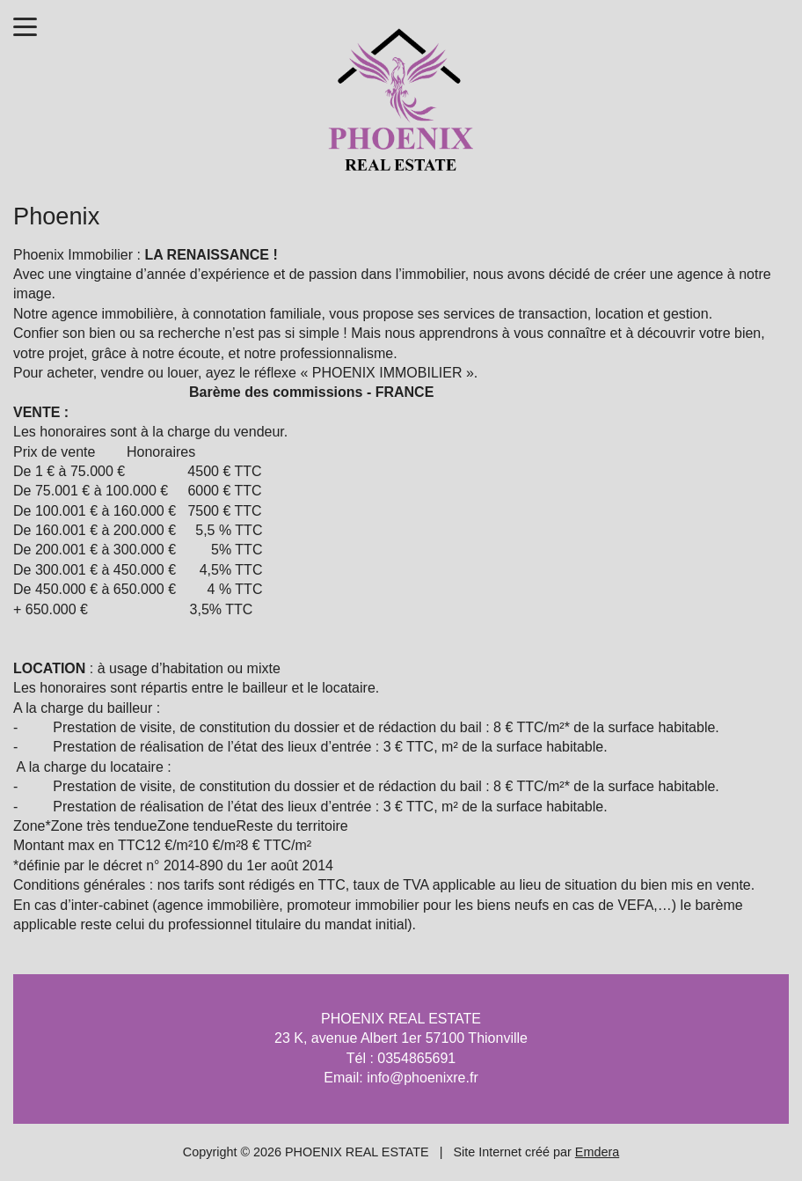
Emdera (597, 1152)
